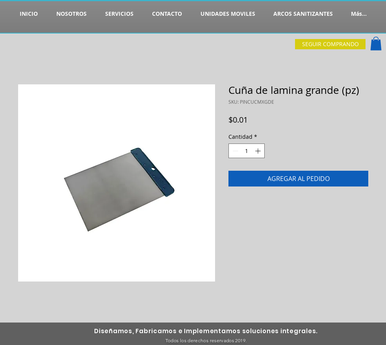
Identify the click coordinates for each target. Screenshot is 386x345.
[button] (376, 43)
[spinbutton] (246, 151)
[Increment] (259, 151)
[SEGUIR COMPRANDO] (330, 44)
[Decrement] (234, 151)
